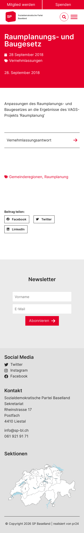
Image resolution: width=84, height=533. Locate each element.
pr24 (75, 523)
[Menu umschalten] (74, 17)
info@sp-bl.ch (16, 430)
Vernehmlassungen (25, 60)
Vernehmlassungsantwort (29, 140)
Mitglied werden (21, 4)
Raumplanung (56, 177)
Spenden (63, 4)
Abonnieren (39, 320)
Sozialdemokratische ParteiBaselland (30, 17)
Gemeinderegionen (25, 177)
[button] (16, 219)
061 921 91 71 (16, 436)
